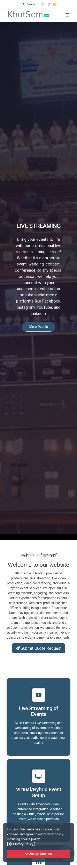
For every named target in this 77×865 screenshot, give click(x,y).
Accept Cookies (38, 854)
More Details (38, 317)
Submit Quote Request (39, 648)
